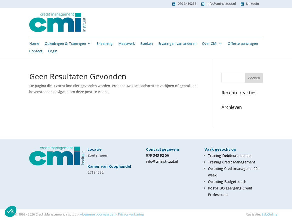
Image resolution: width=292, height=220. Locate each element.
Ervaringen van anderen (177, 44)
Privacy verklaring (131, 214)
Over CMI (209, 44)
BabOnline (270, 214)
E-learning (104, 44)
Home (34, 44)
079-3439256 (187, 3)
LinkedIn (252, 3)
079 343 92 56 (157, 155)
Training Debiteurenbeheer (230, 155)
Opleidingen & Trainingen (65, 44)
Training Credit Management (231, 162)
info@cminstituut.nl (221, 3)
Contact (35, 51)
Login (52, 51)
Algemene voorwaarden (98, 214)
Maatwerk (126, 44)
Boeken (146, 44)
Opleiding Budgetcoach (227, 181)
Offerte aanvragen (243, 44)
